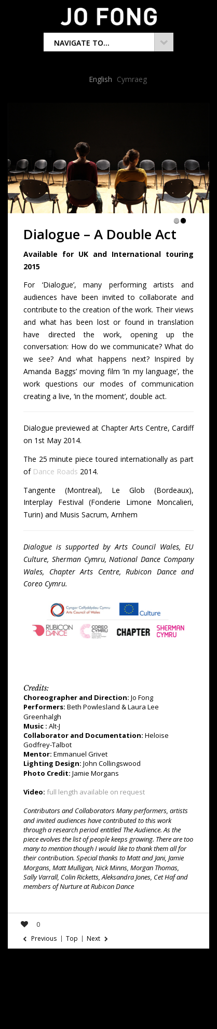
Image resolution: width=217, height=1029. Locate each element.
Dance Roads (55, 471)
